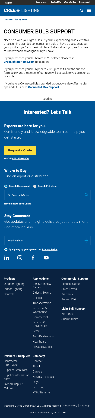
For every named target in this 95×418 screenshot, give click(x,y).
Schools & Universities (40, 324)
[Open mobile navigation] (89, 10)
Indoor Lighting (13, 289)
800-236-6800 (20, 158)
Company (39, 356)
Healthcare (39, 341)
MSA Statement (42, 392)
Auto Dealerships (43, 336)
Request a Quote (20, 150)
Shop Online (25, 203)
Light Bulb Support (73, 308)
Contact (38, 361)
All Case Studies (43, 346)
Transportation (42, 303)
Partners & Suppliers (17, 356)
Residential (84, 2)
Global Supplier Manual (13, 385)
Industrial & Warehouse (40, 310)
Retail (36, 331)
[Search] (81, 10)
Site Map (84, 405)
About (36, 366)
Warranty (67, 294)
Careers (37, 371)
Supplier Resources (16, 370)
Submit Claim (69, 299)
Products (9, 278)
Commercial (40, 317)
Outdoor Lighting (14, 283)
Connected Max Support (43, 87)
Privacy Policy (49, 249)
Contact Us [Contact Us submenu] (56, 2)
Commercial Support (74, 278)
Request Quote (70, 283)
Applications (41, 278)
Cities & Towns (42, 292)
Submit (86, 240)
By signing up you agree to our (33, 249)
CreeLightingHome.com (19, 61)
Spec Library (42, 2)
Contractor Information (11, 362)
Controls (9, 294)
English (8, 3)
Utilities (37, 297)
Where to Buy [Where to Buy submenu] (70, 2)
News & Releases (43, 376)
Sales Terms (69, 289)
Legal (36, 382)
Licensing (38, 387)
